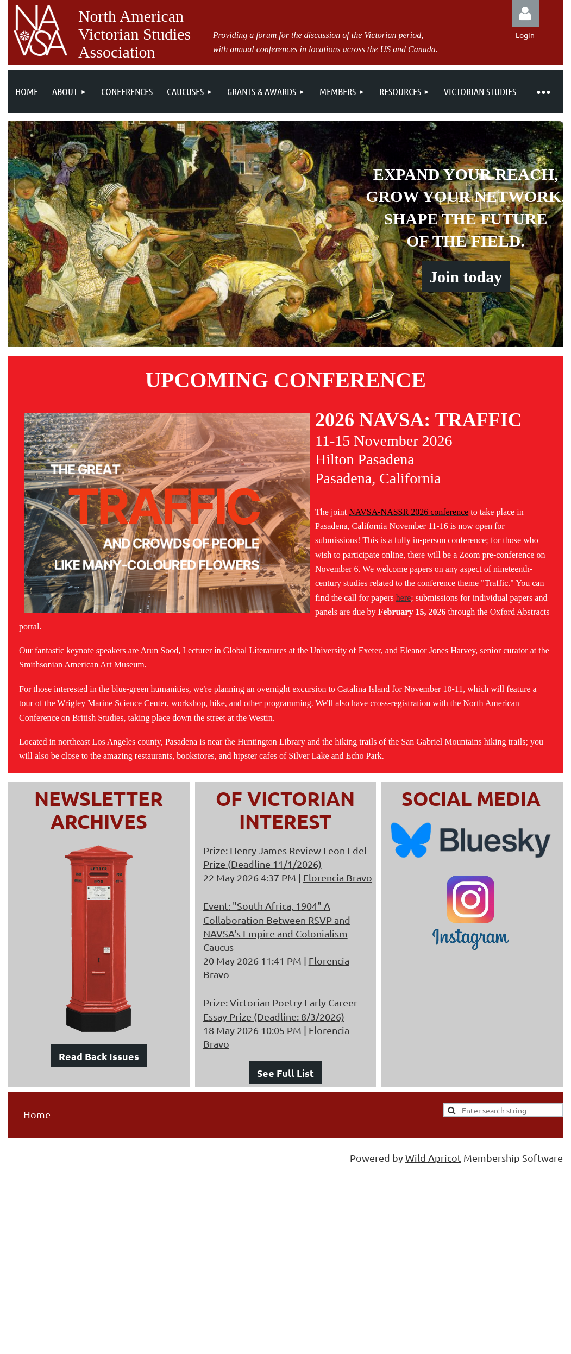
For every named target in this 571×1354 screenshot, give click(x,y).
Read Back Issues (99, 1056)
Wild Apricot (433, 1157)
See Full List (285, 1073)
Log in (525, 13)
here (403, 597)
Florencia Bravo (337, 877)
